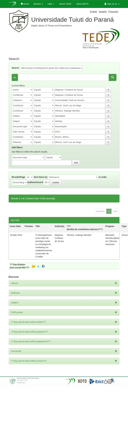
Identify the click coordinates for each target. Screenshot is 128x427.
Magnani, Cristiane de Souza (59, 238)
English (93, 11)
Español (103, 11)
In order (103, 177)
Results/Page (18, 177)
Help (51, 4)
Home (25, 3)
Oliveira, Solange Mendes (79, 235)
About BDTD (82, 4)
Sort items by (40, 177)
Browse (38, 4)
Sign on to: (112, 3)
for (15, 77)
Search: (16, 68)
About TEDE (65, 4)
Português (113, 11)
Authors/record (35, 182)
